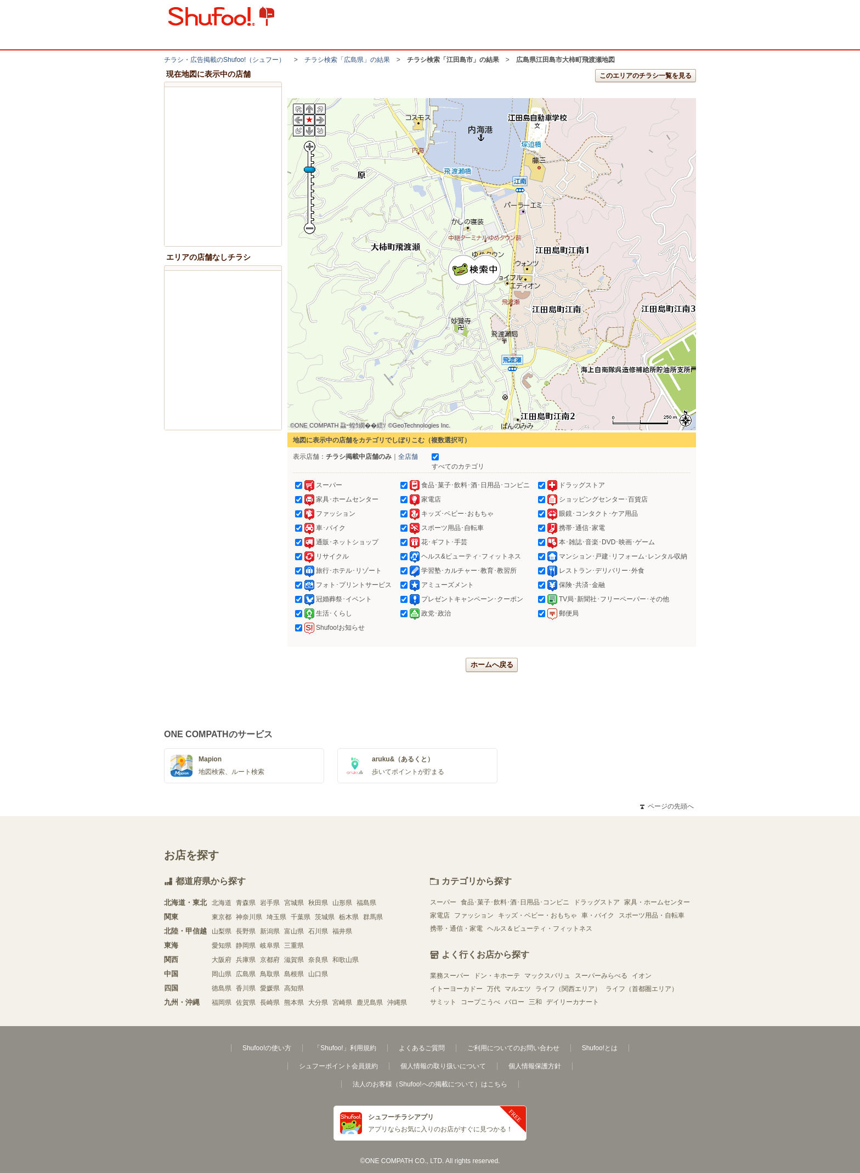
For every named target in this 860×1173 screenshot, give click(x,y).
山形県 (342, 903)
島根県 (294, 974)
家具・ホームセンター (657, 902)
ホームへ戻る (492, 664)
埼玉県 (276, 917)
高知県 (294, 988)
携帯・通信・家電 (456, 928)
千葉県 (300, 917)
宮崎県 (342, 1002)
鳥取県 (270, 974)
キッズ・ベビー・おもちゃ (537, 915)
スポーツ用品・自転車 (651, 915)
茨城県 (325, 917)
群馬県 (373, 917)
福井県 (342, 931)
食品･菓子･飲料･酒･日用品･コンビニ (515, 902)
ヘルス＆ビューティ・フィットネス (539, 928)
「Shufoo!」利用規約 (345, 1048)
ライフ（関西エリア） (568, 989)
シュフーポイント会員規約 (338, 1066)
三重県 (294, 945)
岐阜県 (270, 945)
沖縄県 (397, 1002)
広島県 (246, 974)
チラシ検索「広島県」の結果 (347, 60)
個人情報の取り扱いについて (443, 1066)
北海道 (221, 903)
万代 (493, 989)
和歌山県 (345, 960)
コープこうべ (480, 1002)
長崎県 (270, 1002)
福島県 (366, 903)
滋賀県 (294, 960)
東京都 (221, 917)
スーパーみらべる (601, 976)
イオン (642, 976)
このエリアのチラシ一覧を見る (645, 75)
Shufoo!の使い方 (266, 1048)
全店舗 (408, 456)
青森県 (246, 903)
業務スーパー (449, 976)
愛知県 (221, 945)
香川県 (246, 988)
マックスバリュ (547, 976)
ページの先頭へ (667, 806)
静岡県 (246, 945)
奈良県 (318, 960)
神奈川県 (249, 917)
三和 (535, 1002)
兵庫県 (246, 960)
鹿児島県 (370, 1002)
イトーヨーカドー (456, 989)
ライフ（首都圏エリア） (642, 989)
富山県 (294, 931)
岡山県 (221, 974)
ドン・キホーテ (497, 976)
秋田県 (318, 903)
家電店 (440, 915)
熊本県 (294, 1002)
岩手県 (270, 903)
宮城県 (294, 903)
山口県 (318, 974)
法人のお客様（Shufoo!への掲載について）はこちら (430, 1084)
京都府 (270, 960)
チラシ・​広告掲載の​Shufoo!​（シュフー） (224, 60)
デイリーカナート (572, 1002)
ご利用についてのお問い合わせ (513, 1048)
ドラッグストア (597, 902)
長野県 (246, 931)
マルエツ (518, 989)
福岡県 (221, 1002)
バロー (514, 1002)
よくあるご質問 (422, 1048)
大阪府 (221, 960)
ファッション (474, 915)
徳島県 (221, 988)
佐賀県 (246, 1002)
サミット (443, 1002)
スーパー (443, 902)
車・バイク (597, 915)
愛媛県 (270, 988)
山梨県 (221, 931)
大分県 (318, 1002)
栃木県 (349, 917)
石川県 (318, 931)
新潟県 (270, 931)
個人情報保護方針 (534, 1066)
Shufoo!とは (600, 1048)
